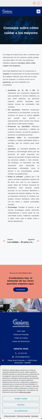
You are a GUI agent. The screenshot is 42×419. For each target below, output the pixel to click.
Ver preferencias (21, 411)
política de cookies (25, 392)
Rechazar (21, 405)
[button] (38, 11)
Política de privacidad (23, 416)
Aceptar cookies (21, 398)
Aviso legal (34, 416)
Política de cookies (10, 416)
